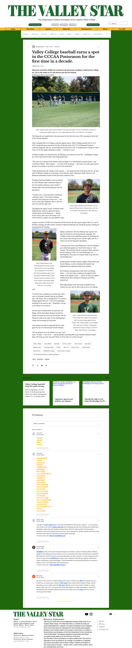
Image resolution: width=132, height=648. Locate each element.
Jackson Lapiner (67, 343)
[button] (107, 34)
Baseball (56, 343)
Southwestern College (64, 351)
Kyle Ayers (88, 343)
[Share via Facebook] (33, 365)
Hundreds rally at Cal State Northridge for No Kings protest (95, 400)
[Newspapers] (64, 25)
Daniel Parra (36, 351)
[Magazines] (72, 25)
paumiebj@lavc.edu (21, 641)
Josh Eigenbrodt (48, 347)
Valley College (37, 343)
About (101, 621)
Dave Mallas (47, 343)
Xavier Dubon (75, 347)
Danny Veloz (78, 343)
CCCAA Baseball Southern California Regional (46, 354)
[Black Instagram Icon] (91, 614)
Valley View (86, 34)
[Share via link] (46, 365)
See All (107, 377)
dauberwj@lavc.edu (21, 637)
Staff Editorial (97, 34)
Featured (44, 34)
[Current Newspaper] (35, 24)
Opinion (77, 34)
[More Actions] (99, 434)
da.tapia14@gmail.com (22, 627)
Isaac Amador (86, 347)
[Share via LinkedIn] (42, 365)
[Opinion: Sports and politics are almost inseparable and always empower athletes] (66, 388)
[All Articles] (55, 25)
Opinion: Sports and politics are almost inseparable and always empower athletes (65, 400)
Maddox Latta (37, 347)
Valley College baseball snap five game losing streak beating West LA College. (35, 385)
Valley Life (53, 34)
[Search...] (117, 23)
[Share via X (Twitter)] (37, 365)
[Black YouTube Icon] (86, 614)
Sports (34, 359)
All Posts (25, 34)
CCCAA (58, 347)
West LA (66, 347)
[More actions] (99, 47)
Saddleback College (48, 351)
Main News (35, 34)
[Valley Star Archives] (93, 24)
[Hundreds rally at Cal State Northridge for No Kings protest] (95, 388)
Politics (69, 34)
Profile (62, 34)
